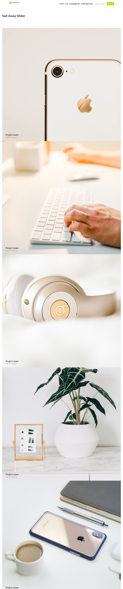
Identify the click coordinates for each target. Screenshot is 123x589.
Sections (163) (99, 4)
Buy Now (110, 4)
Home (62, 4)
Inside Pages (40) (86, 4)
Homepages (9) (74, 4)
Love (66, 4)
